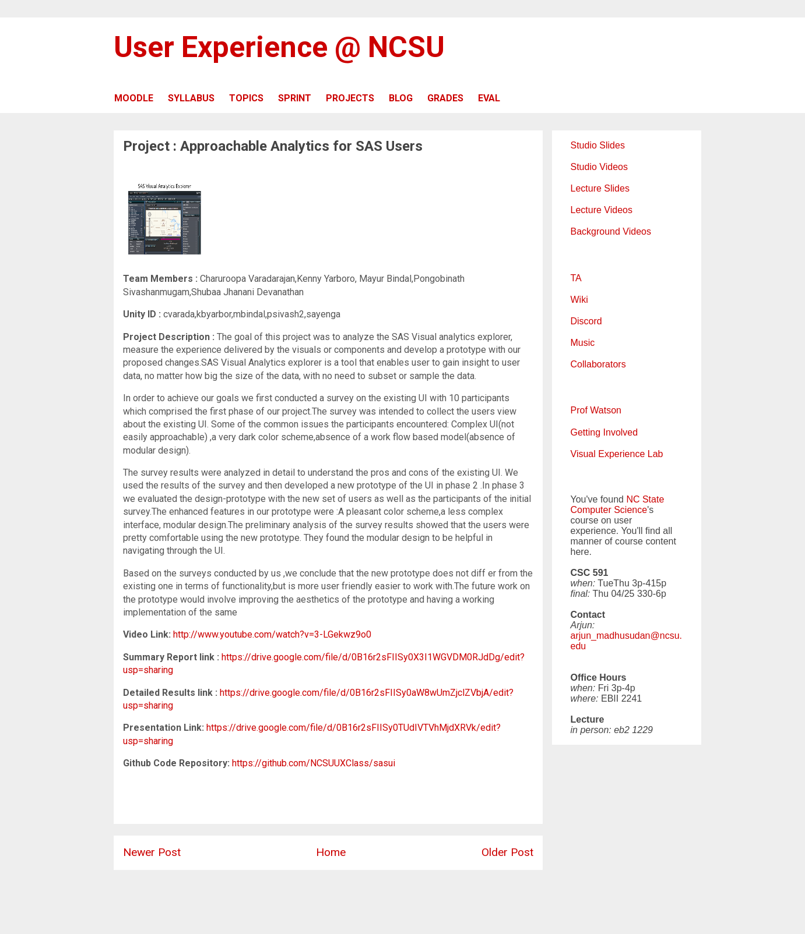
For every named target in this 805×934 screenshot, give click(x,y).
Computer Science (609, 510)
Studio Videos (599, 167)
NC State (645, 499)
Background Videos (611, 231)
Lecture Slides (600, 188)
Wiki (579, 300)
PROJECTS (350, 98)
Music (583, 343)
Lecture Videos (601, 210)
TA (576, 278)
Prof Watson (596, 410)
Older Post (507, 852)
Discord (586, 321)
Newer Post (152, 852)
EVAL (489, 98)
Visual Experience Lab (617, 454)
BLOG (401, 98)
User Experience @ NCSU (279, 47)
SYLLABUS (191, 98)
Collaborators (598, 364)
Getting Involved (604, 432)
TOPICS (246, 98)
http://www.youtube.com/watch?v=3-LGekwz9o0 (272, 634)
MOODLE (133, 98)
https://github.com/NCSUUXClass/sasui (313, 763)
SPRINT (294, 98)
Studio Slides (598, 145)
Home (331, 852)
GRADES (445, 98)
